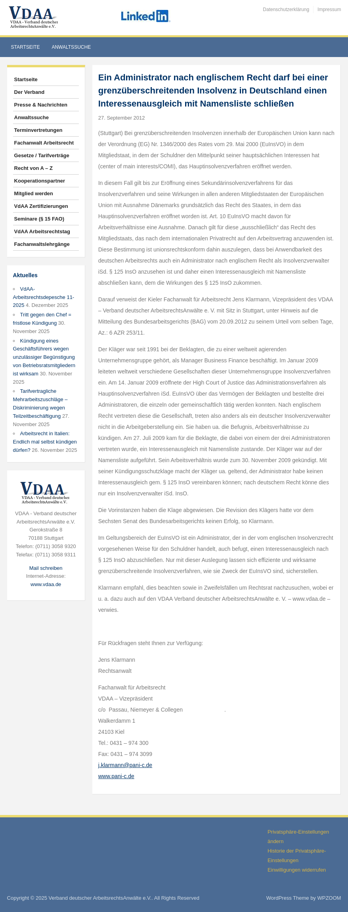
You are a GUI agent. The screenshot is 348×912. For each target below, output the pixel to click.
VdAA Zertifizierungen (41, 206)
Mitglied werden (33, 193)
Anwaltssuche (71, 47)
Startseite (25, 47)
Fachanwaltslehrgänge (42, 244)
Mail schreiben (46, 568)
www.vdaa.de (46, 584)
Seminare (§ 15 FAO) (39, 219)
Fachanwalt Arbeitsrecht (44, 143)
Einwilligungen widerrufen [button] (297, 870)
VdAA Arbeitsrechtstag (42, 231)
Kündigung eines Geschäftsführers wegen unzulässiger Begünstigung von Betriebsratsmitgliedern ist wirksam (44, 357)
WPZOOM (329, 898)
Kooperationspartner (39, 181)
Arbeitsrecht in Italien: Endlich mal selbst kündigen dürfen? (45, 441)
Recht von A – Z (33, 168)
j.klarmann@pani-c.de (125, 765)
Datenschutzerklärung (286, 9)
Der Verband (29, 92)
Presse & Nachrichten (40, 105)
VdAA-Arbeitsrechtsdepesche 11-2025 (44, 297)
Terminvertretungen (38, 130)
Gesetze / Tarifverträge (41, 155)
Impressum (329, 9)
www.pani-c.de (116, 776)
